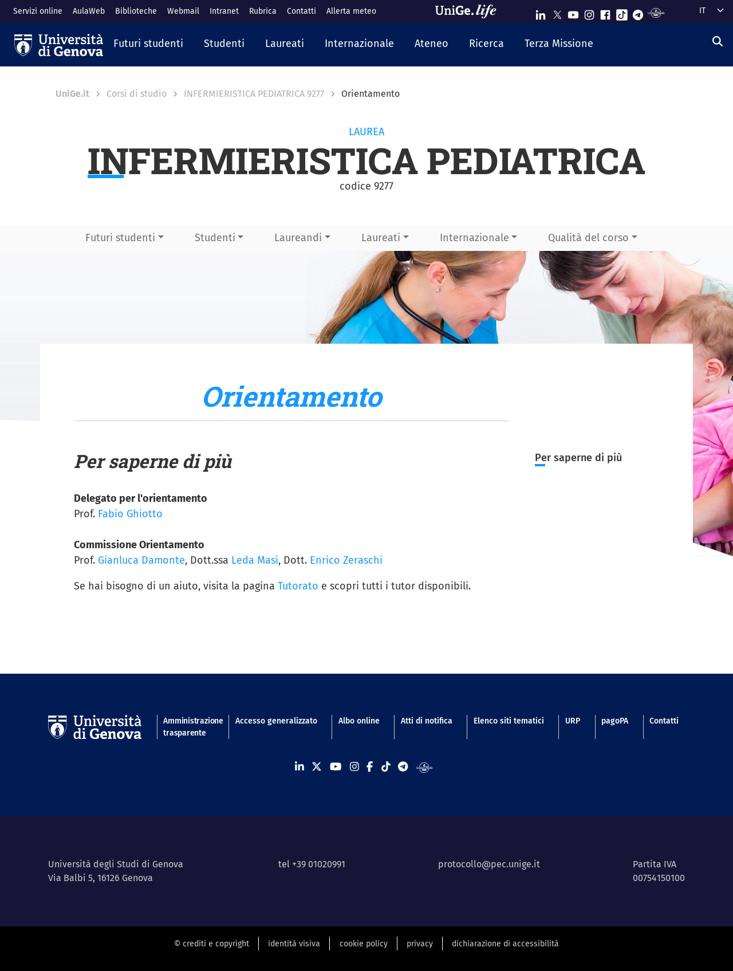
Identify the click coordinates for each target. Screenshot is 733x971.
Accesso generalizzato (276, 721)
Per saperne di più (578, 457)
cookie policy (364, 944)
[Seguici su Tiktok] (622, 12)
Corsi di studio (137, 93)
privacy (420, 944)
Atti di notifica (426, 721)
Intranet (224, 11)
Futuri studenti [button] (120, 237)
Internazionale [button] (474, 237)
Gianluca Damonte (141, 560)
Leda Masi (254, 560)
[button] (148, 45)
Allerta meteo (351, 11)
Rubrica (263, 11)
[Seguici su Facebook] (605, 12)
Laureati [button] (380, 237)
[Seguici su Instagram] (589, 12)
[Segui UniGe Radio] (656, 12)
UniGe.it (72, 93)
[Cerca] (717, 42)
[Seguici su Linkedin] (540, 12)
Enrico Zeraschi (346, 560)
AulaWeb (89, 11)
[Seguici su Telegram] (638, 12)
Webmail (183, 11)
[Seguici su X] (557, 12)
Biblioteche (136, 11)
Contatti (301, 11)
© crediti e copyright (211, 944)
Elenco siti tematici (509, 721)
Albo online (359, 721)
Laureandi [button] (298, 237)
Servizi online (37, 11)
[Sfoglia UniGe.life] (469, 11)
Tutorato (298, 586)
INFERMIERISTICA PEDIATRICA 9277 (254, 93)
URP (572, 721)
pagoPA (614, 721)
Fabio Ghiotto (130, 514)
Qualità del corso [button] (588, 237)
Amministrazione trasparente (188, 727)
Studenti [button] (215, 237)
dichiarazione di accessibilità (505, 944)
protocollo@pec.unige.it (489, 864)
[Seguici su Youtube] (573, 12)
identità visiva (294, 944)
